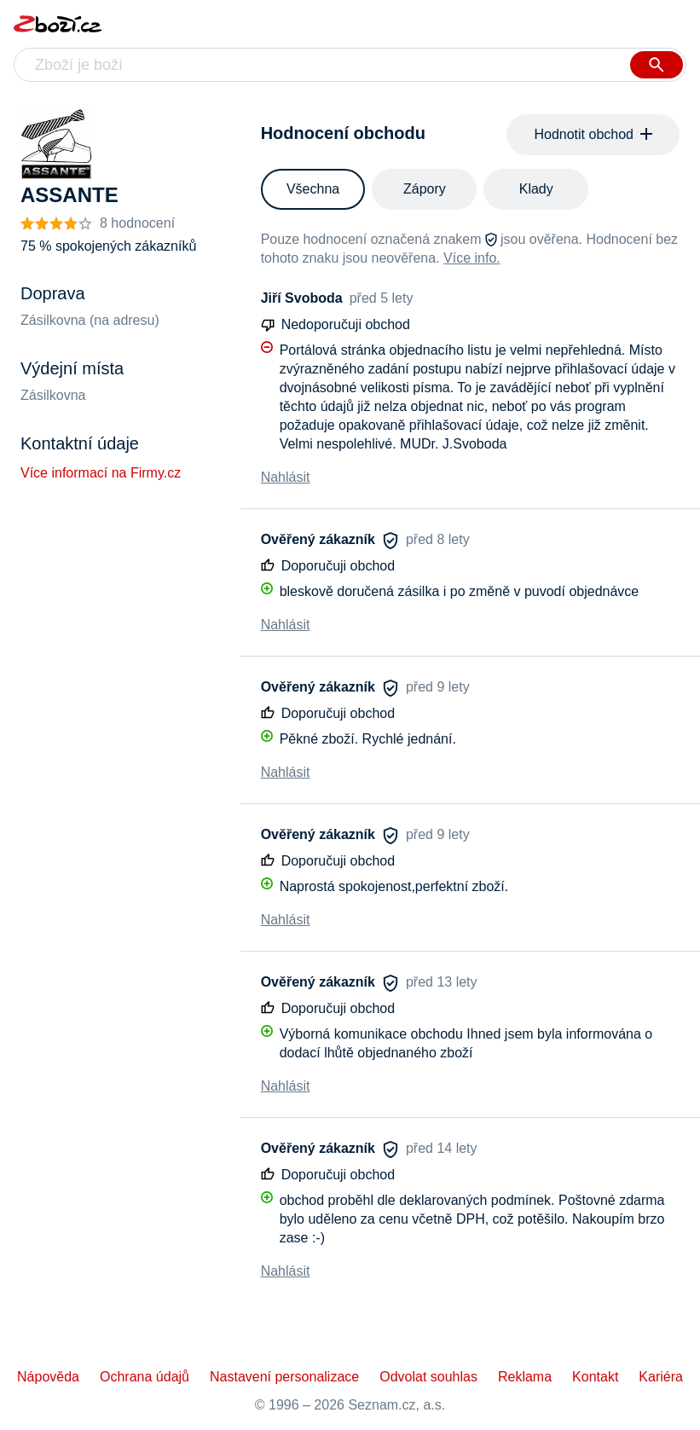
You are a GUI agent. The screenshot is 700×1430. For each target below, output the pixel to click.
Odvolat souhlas (428, 1376)
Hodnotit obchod (593, 134)
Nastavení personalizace (284, 1376)
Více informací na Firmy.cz (100, 473)
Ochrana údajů (144, 1376)
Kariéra (661, 1376)
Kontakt (595, 1376)
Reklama (525, 1376)
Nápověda (48, 1376)
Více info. (471, 258)
